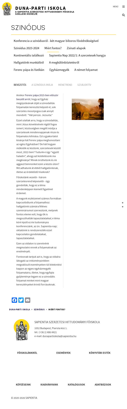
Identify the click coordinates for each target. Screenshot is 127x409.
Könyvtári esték (99, 353)
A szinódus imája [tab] (42, 85)
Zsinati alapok (76, 48)
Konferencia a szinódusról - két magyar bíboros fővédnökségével (56, 41)
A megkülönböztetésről (64, 63)
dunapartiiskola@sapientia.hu (59, 336)
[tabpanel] (63, 191)
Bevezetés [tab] (20, 85)
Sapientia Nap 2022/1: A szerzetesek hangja (77, 55)
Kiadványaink (49, 384)
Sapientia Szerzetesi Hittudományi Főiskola (67, 322)
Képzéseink (23, 384)
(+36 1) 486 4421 (48, 332)
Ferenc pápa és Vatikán (29, 70)
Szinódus (39, 309)
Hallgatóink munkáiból (29, 63)
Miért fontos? (53, 48)
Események (63, 353)
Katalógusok (76, 384)
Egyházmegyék (59, 70)
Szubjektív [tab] (84, 85)
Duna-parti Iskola (19, 309)
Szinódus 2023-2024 (26, 48)
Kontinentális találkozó (29, 55)
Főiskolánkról (27, 353)
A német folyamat (86, 70)
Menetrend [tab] (65, 85)
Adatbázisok (103, 384)
